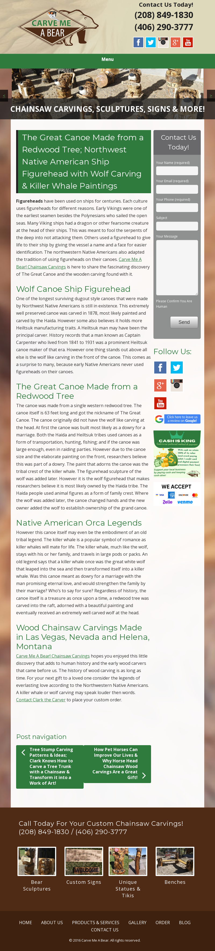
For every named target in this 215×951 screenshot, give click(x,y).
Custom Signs (83, 882)
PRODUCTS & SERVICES (95, 922)
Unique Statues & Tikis (128, 889)
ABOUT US (52, 922)
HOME (25, 922)
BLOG (185, 922)
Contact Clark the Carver (41, 700)
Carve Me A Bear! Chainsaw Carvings (53, 656)
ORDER (163, 922)
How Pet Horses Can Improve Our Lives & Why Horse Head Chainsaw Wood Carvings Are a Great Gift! (119, 764)
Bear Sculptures (37, 885)
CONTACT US (105, 930)
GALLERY (137, 922)
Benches (175, 882)
